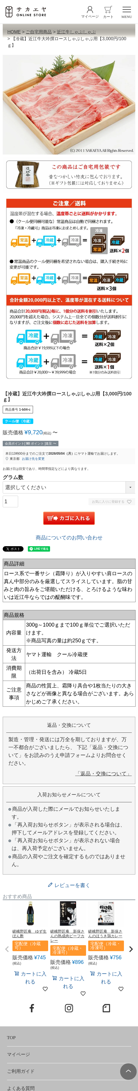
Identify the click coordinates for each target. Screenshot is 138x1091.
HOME (14, 31)
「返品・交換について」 (103, 773)
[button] (7, 949)
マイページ (18, 1054)
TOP (11, 1037)
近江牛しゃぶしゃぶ (76, 31)
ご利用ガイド (21, 1071)
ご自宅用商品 (39, 31)
